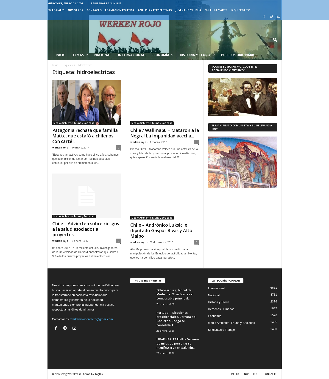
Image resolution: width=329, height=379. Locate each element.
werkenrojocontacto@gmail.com (91, 319)
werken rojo (60, 147)
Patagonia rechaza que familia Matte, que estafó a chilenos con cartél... (85, 135)
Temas (80, 55)
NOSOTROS (75, 10)
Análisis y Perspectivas (155, 10)
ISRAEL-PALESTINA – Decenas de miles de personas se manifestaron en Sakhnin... (177, 343)
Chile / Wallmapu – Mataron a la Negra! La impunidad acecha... (164, 133)
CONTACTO (94, 10)
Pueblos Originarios (239, 55)
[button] (275, 40)
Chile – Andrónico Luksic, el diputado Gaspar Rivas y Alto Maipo (161, 230)
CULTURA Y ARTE (216, 10)
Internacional (131, 55)
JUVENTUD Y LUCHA (188, 10)
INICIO (235, 374)
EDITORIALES (55, 10)
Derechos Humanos (221, 309)
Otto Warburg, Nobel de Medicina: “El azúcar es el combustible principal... (174, 294)
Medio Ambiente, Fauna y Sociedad (74, 123)
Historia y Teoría (197, 55)
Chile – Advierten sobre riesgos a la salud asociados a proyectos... (85, 229)
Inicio (61, 55)
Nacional (102, 55)
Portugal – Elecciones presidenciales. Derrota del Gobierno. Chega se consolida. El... (176, 319)
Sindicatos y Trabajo (221, 329)
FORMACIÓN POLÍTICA (119, 10)
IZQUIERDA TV (240, 10)
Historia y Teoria (218, 302)
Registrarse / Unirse (106, 3)
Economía (162, 55)
